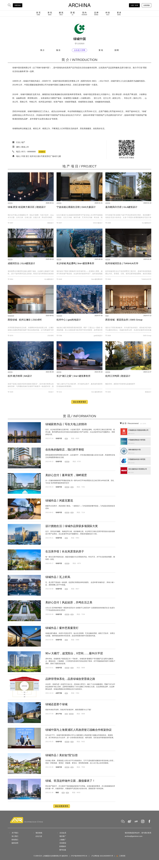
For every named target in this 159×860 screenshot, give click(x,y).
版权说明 (15, 843)
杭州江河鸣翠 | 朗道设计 (117, 376)
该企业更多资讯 (61, 806)
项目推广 (62, 836)
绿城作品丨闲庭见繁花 (59, 500)
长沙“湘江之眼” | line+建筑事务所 (73, 376)
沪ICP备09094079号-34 (79, 856)
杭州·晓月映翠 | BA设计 (20, 376)
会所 (107, 315)
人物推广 (62, 840)
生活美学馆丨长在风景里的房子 (64, 551)
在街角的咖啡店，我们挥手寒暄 (64, 449)
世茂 (67, 792)
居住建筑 (107, 259)
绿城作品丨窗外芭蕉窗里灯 (62, 627)
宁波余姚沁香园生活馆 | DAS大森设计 (76, 207)
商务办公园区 (11, 315)
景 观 (72, 13)
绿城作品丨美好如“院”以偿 (61, 755)
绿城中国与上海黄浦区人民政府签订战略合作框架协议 (78, 729)
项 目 (58, 50)
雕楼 (57, 792)
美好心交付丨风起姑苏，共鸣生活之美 (68, 602)
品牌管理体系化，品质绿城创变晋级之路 (70, 678)
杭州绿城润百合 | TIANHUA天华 (121, 263)
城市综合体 (59, 315)
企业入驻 (38, 836)
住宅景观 (10, 203)
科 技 (108, 13)
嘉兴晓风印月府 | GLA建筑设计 (121, 207)
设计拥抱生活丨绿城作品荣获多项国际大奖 (71, 526)
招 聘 (117, 50)
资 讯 (50, 13)
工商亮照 (120, 856)
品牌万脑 (59, 693)
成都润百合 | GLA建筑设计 (21, 263)
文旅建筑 (59, 372)
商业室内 (59, 203)
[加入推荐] (143, 423)
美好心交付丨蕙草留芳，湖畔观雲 (66, 475)
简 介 (42, 50)
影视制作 (62, 846)
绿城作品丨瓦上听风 (57, 576)
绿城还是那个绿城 (56, 704)
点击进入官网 (79, 50)
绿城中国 (59, 438)
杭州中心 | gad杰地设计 (69, 319)
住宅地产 (67, 487)
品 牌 (96, 13)
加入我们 (15, 836)
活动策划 (62, 843)
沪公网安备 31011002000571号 (102, 856)
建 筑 (61, 13)
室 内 (84, 13)
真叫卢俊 (59, 714)
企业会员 (63, 833)
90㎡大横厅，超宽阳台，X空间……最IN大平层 (74, 653)
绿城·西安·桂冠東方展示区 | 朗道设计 (27, 207)
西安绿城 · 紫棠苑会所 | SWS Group (123, 319)
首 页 (38, 13)
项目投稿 (39, 833)
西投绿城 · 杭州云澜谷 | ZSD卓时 (25, 319)
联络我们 (15, 840)
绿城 (66, 438)
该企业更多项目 (79, 402)
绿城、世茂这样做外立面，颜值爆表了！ (70, 780)
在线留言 (42, 152)
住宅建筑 (107, 203)
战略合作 (67, 741)
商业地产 (67, 461)
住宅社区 (107, 372)
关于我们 (15, 833)
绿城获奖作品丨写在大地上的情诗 (66, 424)
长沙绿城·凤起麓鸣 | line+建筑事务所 (75, 263)
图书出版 (62, 850)
